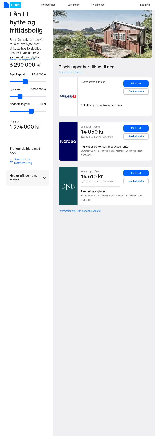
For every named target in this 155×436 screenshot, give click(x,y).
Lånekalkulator (136, 91)
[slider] (25, 81)
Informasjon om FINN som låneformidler (80, 211)
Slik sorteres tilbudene (70, 72)
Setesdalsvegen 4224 (23, 59)
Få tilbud (136, 83)
